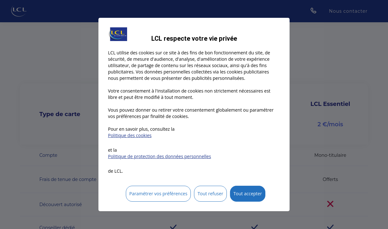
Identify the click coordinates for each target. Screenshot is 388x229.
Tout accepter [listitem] (248, 194)
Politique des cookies (130, 135)
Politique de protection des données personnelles (159, 156)
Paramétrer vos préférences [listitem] (158, 194)
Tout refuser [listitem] (210, 194)
